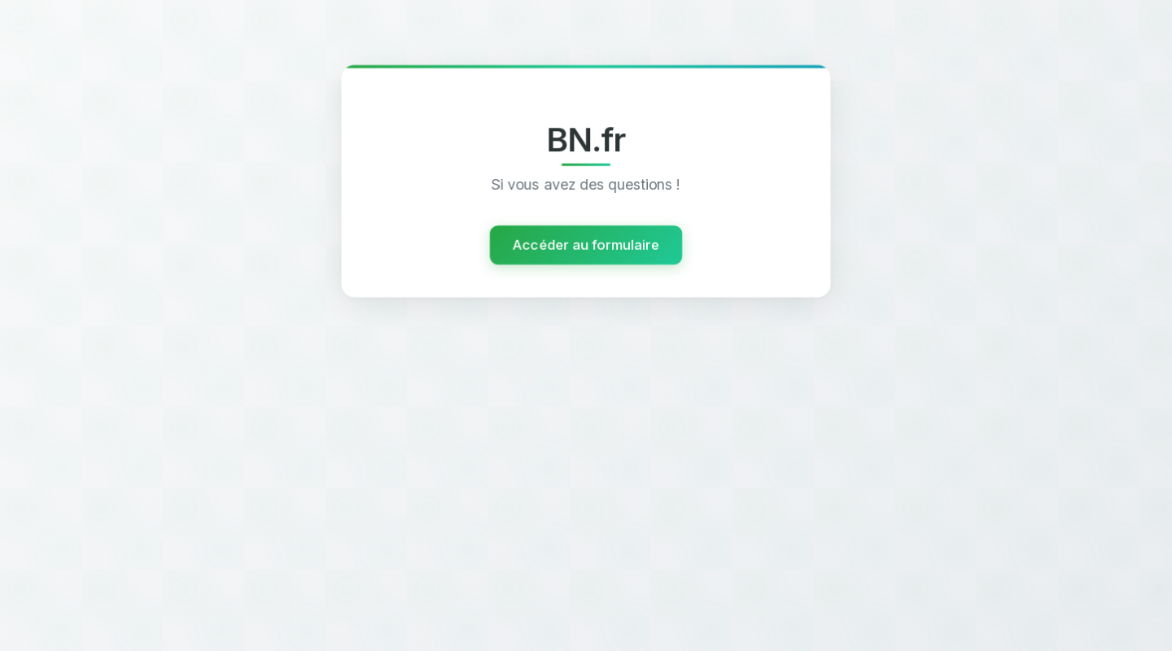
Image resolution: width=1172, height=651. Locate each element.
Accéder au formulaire (586, 245)
